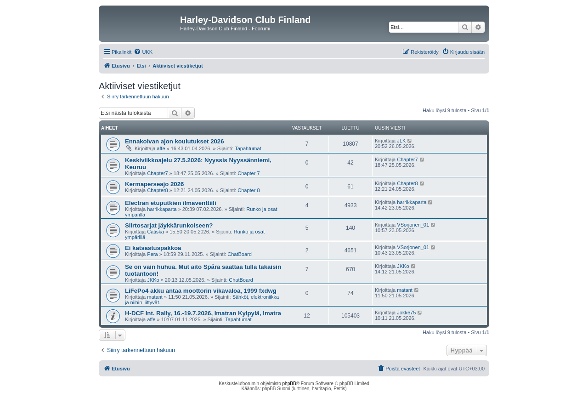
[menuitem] (143, 51)
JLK (401, 140)
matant (155, 297)
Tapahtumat (248, 148)
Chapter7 (157, 173)
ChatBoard (239, 254)
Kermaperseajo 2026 (154, 184)
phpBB (289, 383)
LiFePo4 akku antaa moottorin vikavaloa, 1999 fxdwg (201, 290)
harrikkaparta (161, 209)
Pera (152, 254)
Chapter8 (157, 190)
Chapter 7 (248, 173)
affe (161, 148)
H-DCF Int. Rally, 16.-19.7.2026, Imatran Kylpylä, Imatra (203, 313)
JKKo (153, 280)
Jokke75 (406, 312)
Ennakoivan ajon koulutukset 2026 (174, 141)
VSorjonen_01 (413, 224)
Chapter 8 (248, 190)
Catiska (155, 231)
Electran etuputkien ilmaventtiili (170, 202)
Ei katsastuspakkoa (153, 247)
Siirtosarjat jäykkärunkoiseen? (169, 225)
